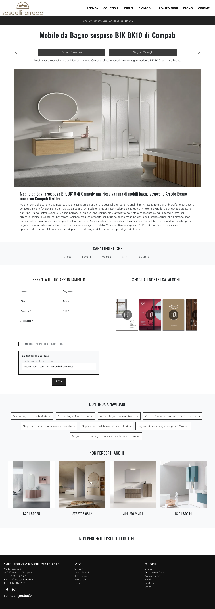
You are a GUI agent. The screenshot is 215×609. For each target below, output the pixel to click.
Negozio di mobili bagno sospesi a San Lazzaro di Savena (106, 436)
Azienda (92, 8)
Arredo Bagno (116, 20)
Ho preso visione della (44, 343)
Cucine (148, 569)
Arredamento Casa (98, 20)
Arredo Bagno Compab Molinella (119, 416)
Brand (148, 579)
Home (84, 20)
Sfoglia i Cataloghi (143, 52)
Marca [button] (67, 256)
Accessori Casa (152, 576)
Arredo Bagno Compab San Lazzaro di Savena (172, 416)
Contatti (204, 8)
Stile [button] (124, 256)
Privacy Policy (56, 343)
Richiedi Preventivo (71, 52)
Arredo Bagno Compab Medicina (31, 416)
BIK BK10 (129, 20)
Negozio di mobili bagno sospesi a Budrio (106, 426)
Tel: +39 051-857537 (15, 576)
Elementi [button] (86, 256)
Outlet (128, 8)
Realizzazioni (168, 8)
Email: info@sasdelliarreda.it (18, 579)
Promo (188, 8)
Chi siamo (79, 569)
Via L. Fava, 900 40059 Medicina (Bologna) (18, 570)
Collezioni (111, 8)
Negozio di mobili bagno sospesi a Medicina (49, 426)
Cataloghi (146, 8)
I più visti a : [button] (144, 256)
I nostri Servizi (81, 572)
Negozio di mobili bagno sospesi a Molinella (163, 426)
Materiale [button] (106, 256)
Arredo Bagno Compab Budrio (75, 416)
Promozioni (80, 579)
